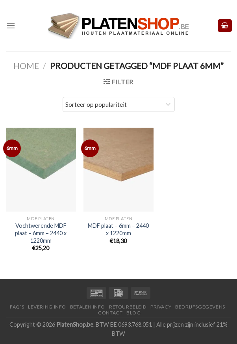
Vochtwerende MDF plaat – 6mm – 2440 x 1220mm (41, 233)
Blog (133, 313)
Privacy (160, 307)
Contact (110, 313)
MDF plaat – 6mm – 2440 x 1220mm (118, 229)
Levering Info (47, 307)
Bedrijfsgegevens (200, 307)
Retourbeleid (127, 307)
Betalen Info (87, 307)
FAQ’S (17, 307)
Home (26, 66)
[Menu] (10, 25)
